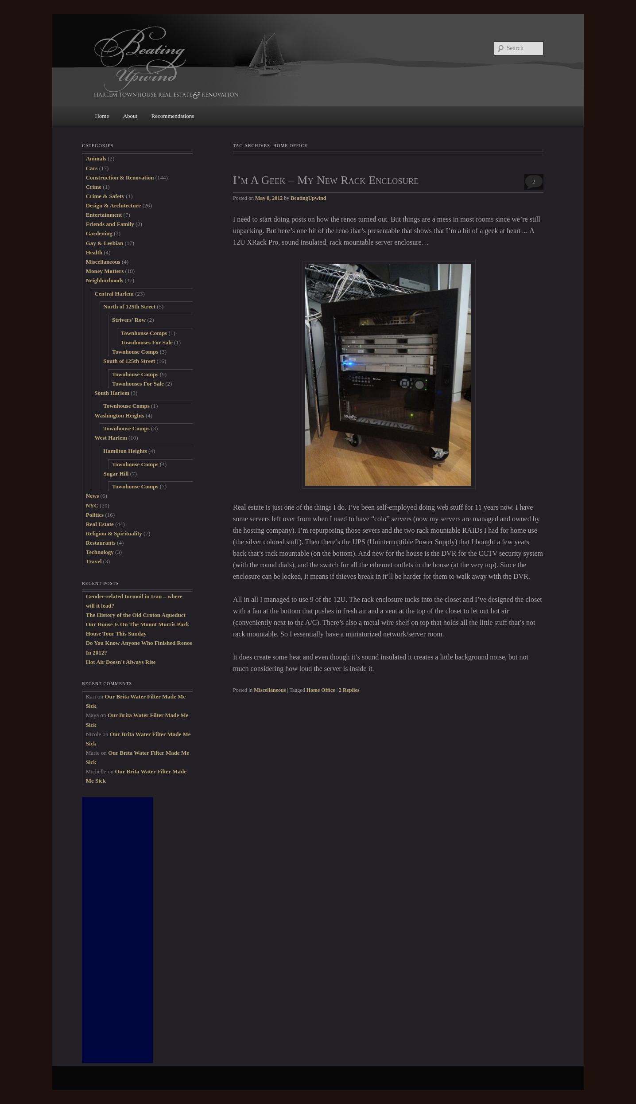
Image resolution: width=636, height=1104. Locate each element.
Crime (93, 186)
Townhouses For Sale (147, 342)
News (92, 495)
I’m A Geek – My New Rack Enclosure (326, 180)
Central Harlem (113, 293)
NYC (92, 505)
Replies (349, 690)
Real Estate (100, 524)
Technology (100, 552)
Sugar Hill (115, 473)
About (130, 116)
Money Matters (105, 271)
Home (102, 116)
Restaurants (101, 542)
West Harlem (110, 437)
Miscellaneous (270, 690)
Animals (96, 158)
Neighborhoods (105, 280)
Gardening (99, 233)
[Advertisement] (117, 930)
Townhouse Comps (144, 333)
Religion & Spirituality (114, 533)
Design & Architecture (113, 205)
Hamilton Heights (125, 451)
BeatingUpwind (308, 198)
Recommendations (172, 116)
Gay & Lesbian (105, 243)
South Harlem (111, 393)
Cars (92, 168)
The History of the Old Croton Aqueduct (136, 615)
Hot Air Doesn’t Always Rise (121, 662)
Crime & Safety (105, 196)
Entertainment (104, 214)
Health (94, 252)
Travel (94, 561)
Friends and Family (110, 224)
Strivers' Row (129, 319)
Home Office (320, 690)
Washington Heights (119, 415)
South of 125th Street (129, 361)
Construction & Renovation (120, 177)
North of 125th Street (129, 306)
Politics (95, 514)
